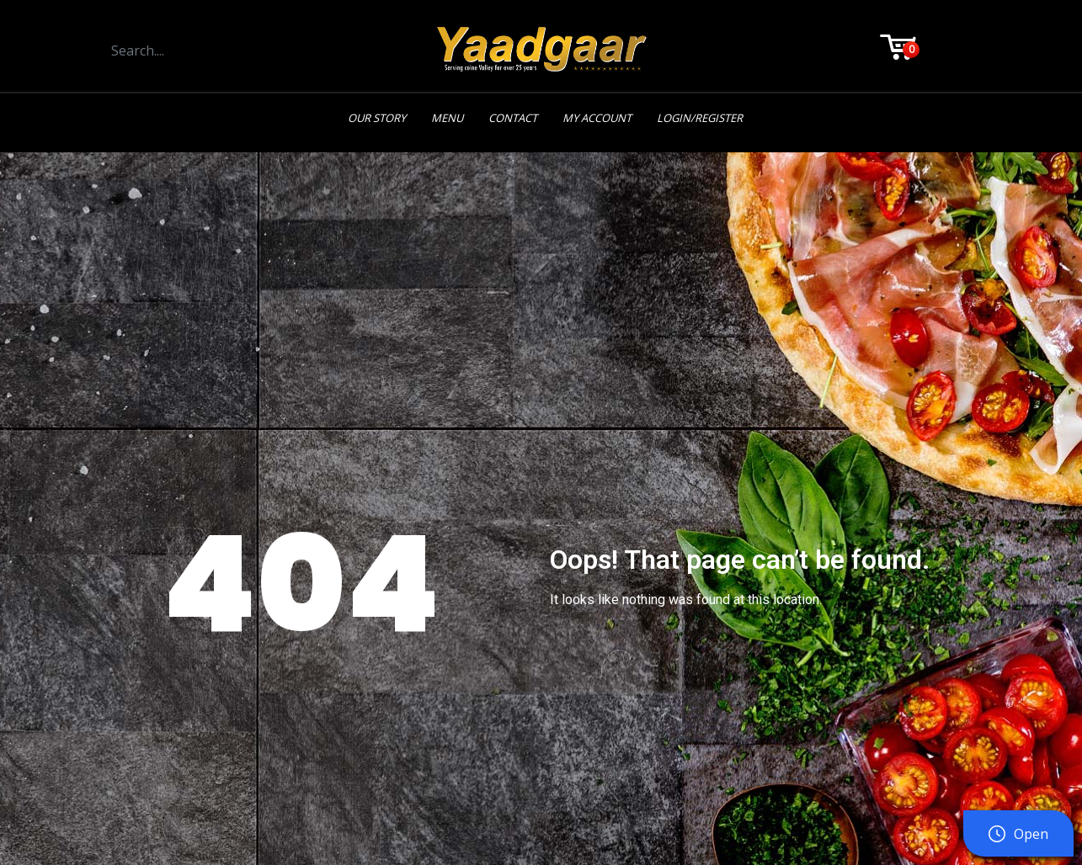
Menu (447, 117)
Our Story (377, 117)
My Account (597, 117)
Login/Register (700, 117)
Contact (512, 117)
